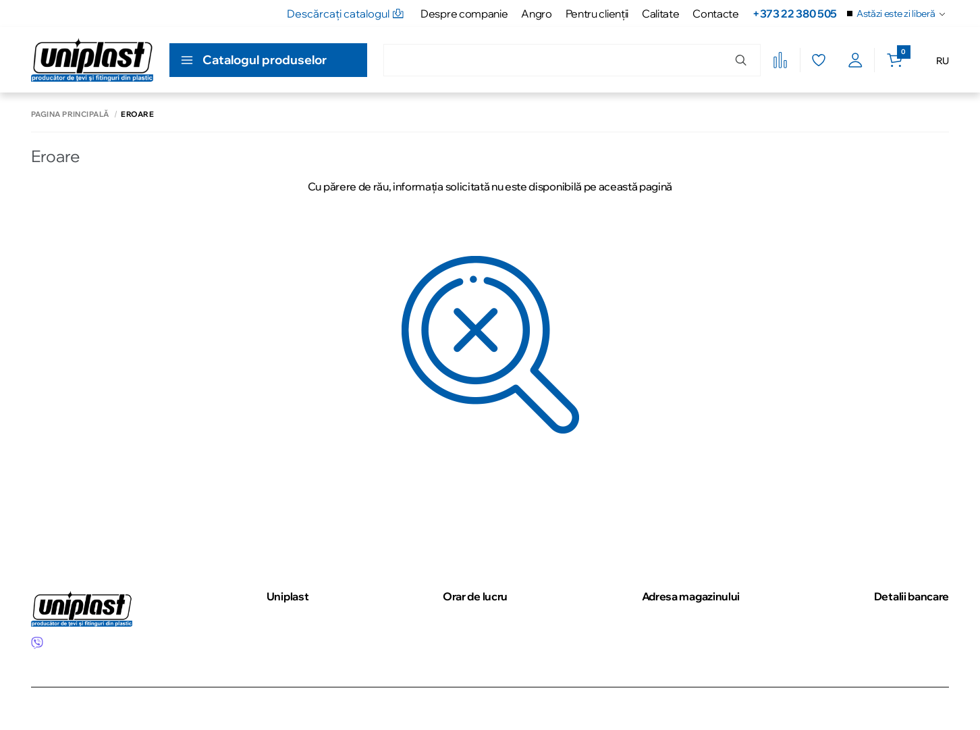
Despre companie (464, 13)
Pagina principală (70, 114)
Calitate (660, 13)
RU (942, 61)
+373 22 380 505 (795, 13)
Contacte (715, 13)
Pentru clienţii (597, 13)
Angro (536, 13)
